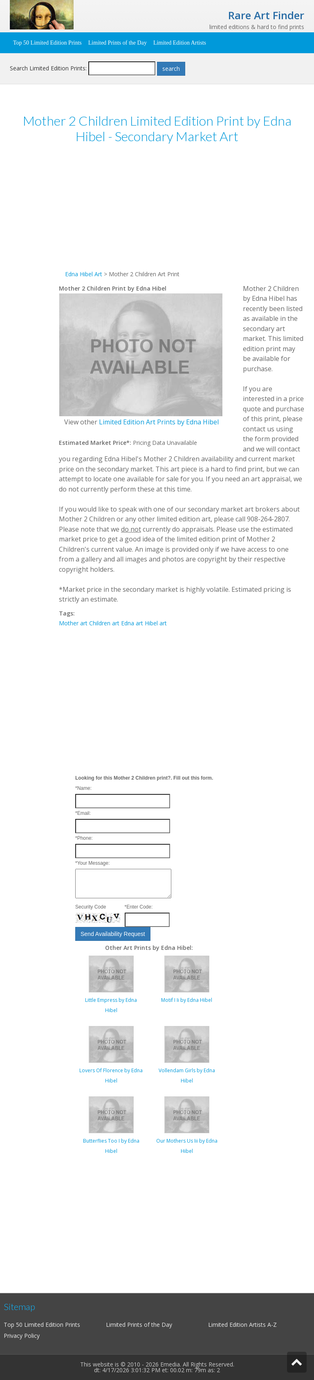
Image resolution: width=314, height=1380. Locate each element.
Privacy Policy (22, 1335)
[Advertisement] (181, 212)
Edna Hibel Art (83, 274)
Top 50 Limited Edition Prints (47, 43)
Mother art (73, 623)
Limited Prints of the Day (117, 43)
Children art (104, 623)
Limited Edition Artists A (239, 1324)
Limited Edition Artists (179, 43)
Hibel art (156, 623)
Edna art (132, 623)
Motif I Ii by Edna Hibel (186, 1000)
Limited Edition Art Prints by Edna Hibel (159, 421)
